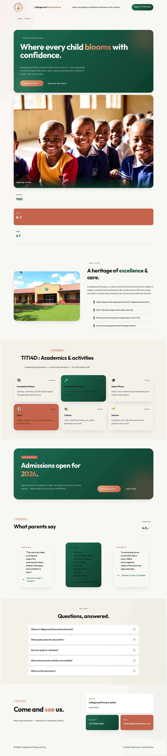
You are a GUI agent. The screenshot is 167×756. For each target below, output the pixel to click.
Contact (116, 7)
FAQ (110, 7)
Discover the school (57, 83)
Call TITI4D (131, 489)
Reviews (103, 7)
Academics (84, 7)
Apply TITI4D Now (142, 6)
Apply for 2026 (31, 83)
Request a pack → (109, 489)
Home (20, 18)
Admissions (94, 7)
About (75, 7)
